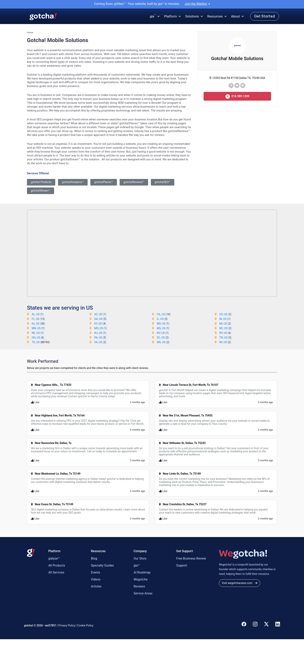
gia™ (137, 565)
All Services (56, 572)
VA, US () (100, 342)
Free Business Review (191, 558)
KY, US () (100, 323)
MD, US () (163, 323)
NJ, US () (100, 332)
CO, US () (225, 314)
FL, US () (38, 318)
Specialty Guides (102, 565)
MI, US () (225, 323)
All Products (56, 565)
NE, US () (38, 332)
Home (30, 32)
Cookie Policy (85, 625)
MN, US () (38, 328)
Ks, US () (38, 323)
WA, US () (163, 342)
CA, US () (163, 314)
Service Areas (143, 593)
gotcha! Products (41, 182)
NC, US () (225, 328)
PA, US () (100, 337)
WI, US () (225, 342)
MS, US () (163, 328)
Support (181, 565)
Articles (96, 586)
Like (35, 402)
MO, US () (100, 328)
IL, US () (162, 318)
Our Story (140, 558)
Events (95, 572)
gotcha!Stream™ (40, 190)
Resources (217, 16)
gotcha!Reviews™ (134, 182)
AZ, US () (100, 314)
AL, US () (37, 314)
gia (155, 16)
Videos (95, 579)
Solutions (194, 16)
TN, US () (225, 337)
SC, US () (163, 337)
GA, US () (100, 318)
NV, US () (163, 332)
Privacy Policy (66, 625)
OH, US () (38, 337)
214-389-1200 (237, 96)
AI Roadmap (142, 572)
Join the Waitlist (197, 4)
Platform (172, 16)
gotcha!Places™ (103, 182)
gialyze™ (54, 558)
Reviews (139, 586)
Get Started (264, 16)
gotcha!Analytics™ (73, 182)
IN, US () (225, 318)
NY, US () (225, 332)
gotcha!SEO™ (162, 182)
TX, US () (41, 342)
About (237, 16)
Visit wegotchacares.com (239, 583)
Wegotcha (141, 579)
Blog (94, 558)
